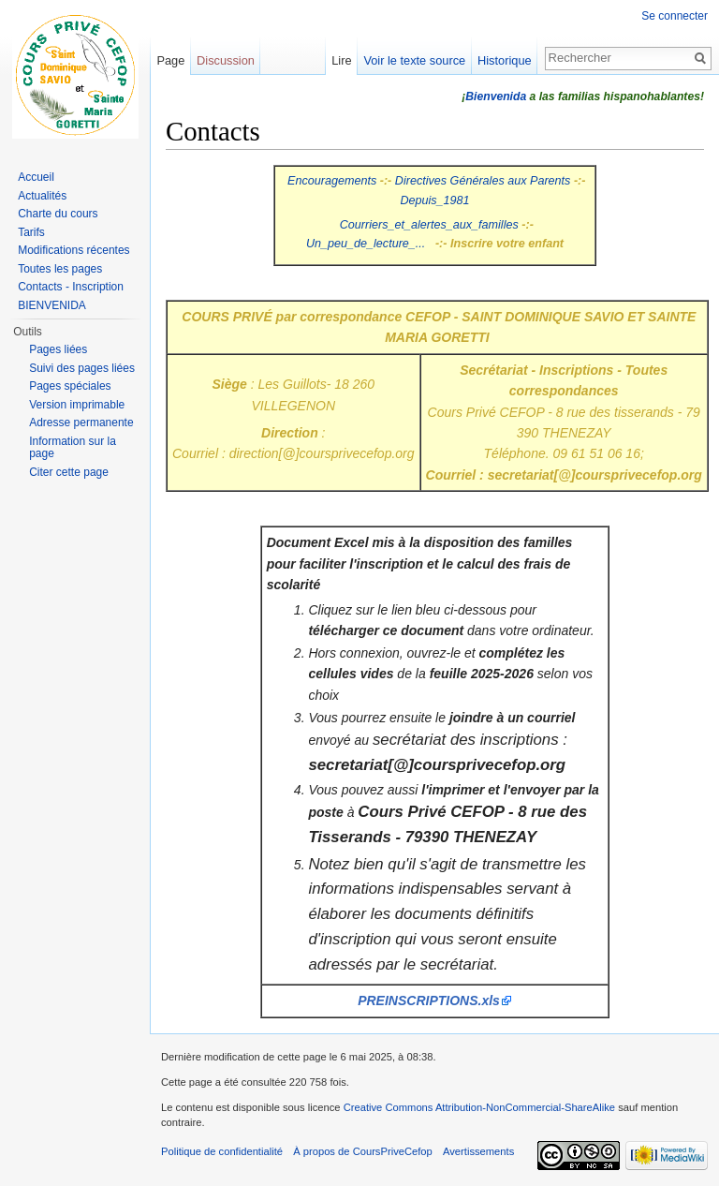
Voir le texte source (414, 60)
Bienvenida (495, 96)
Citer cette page (69, 472)
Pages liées (58, 349)
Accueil (36, 177)
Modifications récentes (73, 250)
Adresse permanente (81, 422)
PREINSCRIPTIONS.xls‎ (429, 1000)
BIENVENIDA (52, 305)
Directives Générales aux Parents (483, 180)
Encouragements (331, 180)
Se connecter (674, 15)
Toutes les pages (60, 268)
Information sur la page (72, 448)
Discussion (226, 60)
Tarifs (31, 232)
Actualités (42, 195)
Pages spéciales (69, 386)
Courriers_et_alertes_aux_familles (429, 224)
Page (170, 60)
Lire (341, 60)
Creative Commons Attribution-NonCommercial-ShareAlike (479, 1107)
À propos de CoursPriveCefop (363, 1151)
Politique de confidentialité (222, 1151)
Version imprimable (77, 404)
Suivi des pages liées (82, 368)
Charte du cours (57, 213)
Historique (504, 60)
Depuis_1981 (434, 200)
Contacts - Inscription (71, 286)
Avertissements (478, 1151)
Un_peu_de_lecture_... (365, 243)
